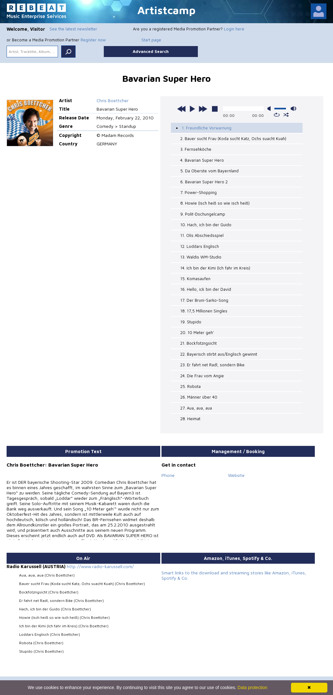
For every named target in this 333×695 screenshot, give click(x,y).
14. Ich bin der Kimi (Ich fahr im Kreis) (215, 267)
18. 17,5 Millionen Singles (203, 310)
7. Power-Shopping (198, 192)
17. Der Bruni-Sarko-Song (204, 300)
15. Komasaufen (195, 278)
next (202, 108)
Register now (93, 39)
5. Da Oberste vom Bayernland (209, 170)
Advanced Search (151, 51)
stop (214, 108)
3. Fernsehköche (195, 149)
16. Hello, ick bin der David (205, 289)
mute (270, 108)
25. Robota (190, 386)
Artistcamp (166, 9)
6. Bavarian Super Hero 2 (204, 181)
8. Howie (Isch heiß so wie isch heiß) (215, 203)
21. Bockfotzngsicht (198, 343)
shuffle (286, 115)
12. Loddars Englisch (199, 246)
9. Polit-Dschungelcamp (202, 214)
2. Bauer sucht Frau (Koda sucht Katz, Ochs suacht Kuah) (233, 138)
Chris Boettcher (113, 100)
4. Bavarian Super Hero (202, 160)
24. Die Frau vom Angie (202, 375)
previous (181, 108)
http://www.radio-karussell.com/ (100, 566)
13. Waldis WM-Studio (200, 256)
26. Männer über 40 (198, 397)
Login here (234, 28)
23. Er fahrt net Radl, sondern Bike (212, 364)
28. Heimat (190, 418)
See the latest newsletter (73, 28)
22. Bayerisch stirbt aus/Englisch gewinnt (218, 354)
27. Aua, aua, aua (196, 407)
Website (236, 475)
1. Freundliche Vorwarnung (206, 127)
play (192, 108)
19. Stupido (190, 321)
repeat (277, 115)
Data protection (252, 687)
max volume (293, 108)
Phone (168, 475)
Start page (151, 39)
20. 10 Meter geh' (197, 332)
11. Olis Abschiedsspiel (202, 235)
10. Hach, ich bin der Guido (205, 224)
